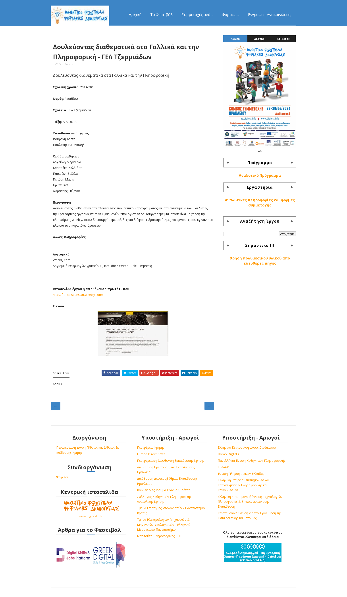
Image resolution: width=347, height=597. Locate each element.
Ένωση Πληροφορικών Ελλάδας (241, 473)
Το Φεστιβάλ (161, 14)
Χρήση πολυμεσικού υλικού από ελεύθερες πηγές (260, 261)
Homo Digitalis (228, 454)
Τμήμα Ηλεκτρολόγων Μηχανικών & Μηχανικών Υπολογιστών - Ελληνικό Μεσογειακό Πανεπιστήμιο (163, 524)
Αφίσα (235, 38)
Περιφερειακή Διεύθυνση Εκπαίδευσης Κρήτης (170, 460)
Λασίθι (68, 64)
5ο (61, 64)
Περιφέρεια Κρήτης (150, 447)
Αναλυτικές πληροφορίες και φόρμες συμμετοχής (260, 203)
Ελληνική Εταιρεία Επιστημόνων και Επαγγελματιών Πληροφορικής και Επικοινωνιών (243, 485)
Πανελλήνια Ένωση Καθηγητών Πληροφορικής (251, 460)
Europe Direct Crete (151, 454)
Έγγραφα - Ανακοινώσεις (269, 14)
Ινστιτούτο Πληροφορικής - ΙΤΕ (159, 536)
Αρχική (135, 14)
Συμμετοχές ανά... (197, 14)
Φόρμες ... (230, 14)
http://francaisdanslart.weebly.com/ (78, 295)
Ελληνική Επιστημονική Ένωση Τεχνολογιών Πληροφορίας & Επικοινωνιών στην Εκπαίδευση (250, 502)
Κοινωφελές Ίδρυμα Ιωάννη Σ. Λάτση (163, 490)
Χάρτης (259, 38)
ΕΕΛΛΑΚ (223, 467)
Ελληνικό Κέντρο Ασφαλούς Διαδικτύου (247, 447)
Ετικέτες (283, 38)
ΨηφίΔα (62, 477)
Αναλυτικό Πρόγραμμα (260, 175)
